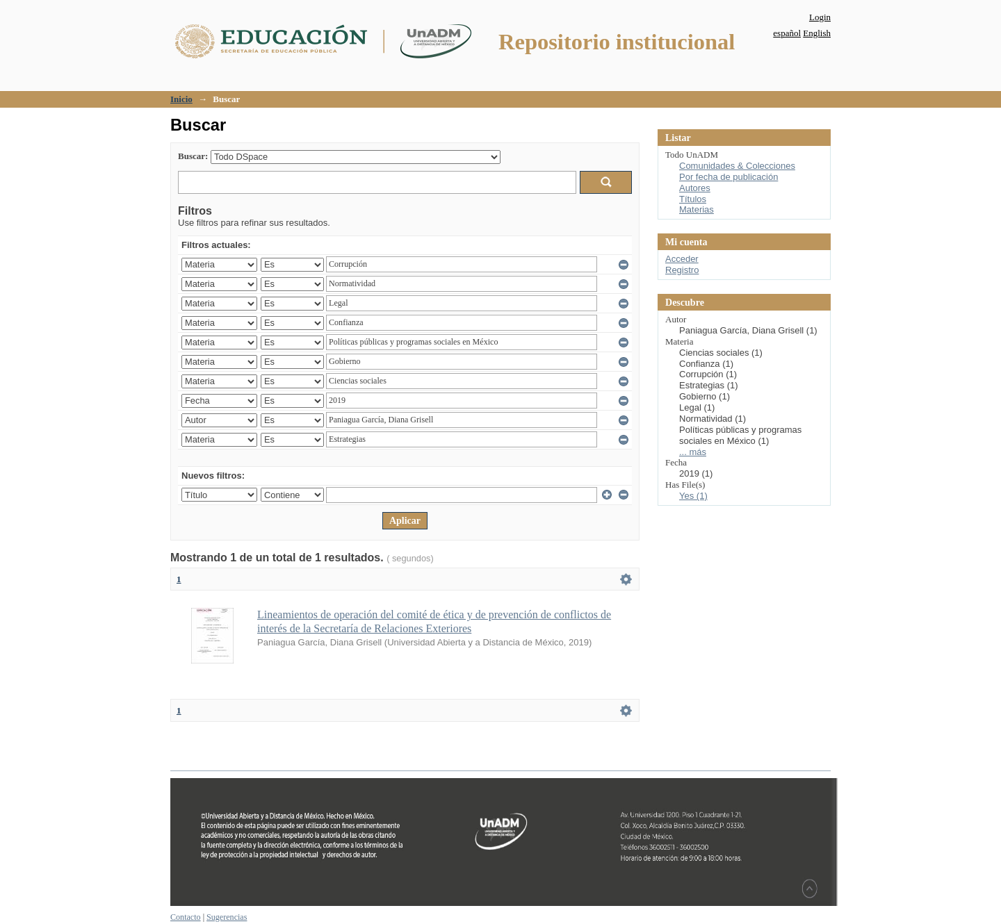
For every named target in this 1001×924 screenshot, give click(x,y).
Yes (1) (693, 495)
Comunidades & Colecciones (737, 165)
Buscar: (193, 156)
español (787, 33)
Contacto (185, 917)
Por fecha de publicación (728, 177)
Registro (682, 270)
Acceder (682, 259)
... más (692, 452)
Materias (696, 209)
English (817, 33)
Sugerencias (226, 917)
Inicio (181, 99)
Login (820, 17)
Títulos (692, 199)
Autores (694, 188)
